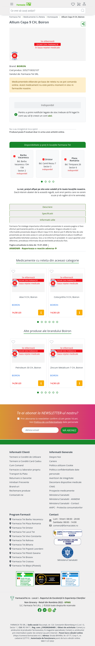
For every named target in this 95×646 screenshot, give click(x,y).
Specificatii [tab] (47, 213)
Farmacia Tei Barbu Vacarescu (26, 519)
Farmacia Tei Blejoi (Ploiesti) (25, 565)
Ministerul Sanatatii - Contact (64, 503)
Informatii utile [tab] (47, 219)
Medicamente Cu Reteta (34, 17)
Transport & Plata (18, 473)
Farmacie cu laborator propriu (24, 469)
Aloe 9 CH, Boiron (28, 297)
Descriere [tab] (47, 206)
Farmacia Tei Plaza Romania (25, 523)
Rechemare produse (19, 490)
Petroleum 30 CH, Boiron (28, 367)
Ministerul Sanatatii (59, 494)
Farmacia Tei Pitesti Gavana (24, 552)
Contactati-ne (16, 494)
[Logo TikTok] (54, 610)
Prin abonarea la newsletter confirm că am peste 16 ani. (49, 418)
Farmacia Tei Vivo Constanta (25, 536)
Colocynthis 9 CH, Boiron (66, 297)
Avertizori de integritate (61, 478)
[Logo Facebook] (40, 610)
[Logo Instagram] (50, 610)
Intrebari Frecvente (19, 482)
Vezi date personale (53, 421)
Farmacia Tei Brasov (21, 557)
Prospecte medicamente (61, 490)
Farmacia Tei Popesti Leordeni (26, 548)
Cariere (53, 461)
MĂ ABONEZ (69, 430)
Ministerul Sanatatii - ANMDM (64, 499)
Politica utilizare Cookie (61, 465)
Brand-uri (14, 486)
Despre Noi (55, 456)
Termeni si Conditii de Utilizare (25, 456)
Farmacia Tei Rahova (21, 540)
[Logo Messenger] (45, 610)
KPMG (68, 602)
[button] (42, 181)
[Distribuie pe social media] (83, 24)
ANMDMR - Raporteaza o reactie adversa (33, 248)
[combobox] (47, 11)
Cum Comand (16, 465)
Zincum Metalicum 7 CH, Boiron (66, 367)
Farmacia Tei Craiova (21, 561)
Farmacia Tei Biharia (21, 544)
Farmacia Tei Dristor (21, 527)
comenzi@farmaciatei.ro (65, 525)
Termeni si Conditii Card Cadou (25, 461)
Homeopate (52, 17)
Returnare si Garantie (20, 478)
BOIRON (21, 66)
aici (50, 115)
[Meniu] (11, 4)
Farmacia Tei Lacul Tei (22, 531)
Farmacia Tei (15, 17)
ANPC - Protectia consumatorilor (66, 507)
